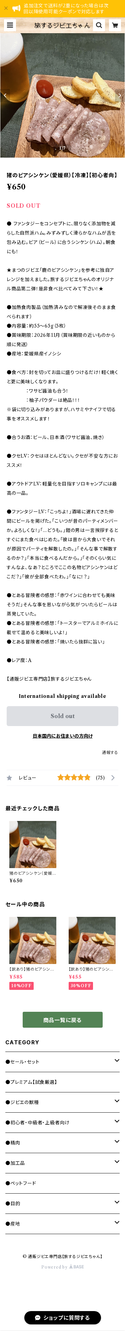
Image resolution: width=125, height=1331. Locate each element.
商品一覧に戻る (62, 1020)
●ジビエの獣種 (22, 1102)
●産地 (12, 1224)
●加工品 (15, 1163)
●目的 (12, 1204)
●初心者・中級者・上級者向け (37, 1123)
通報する (110, 752)
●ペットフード (20, 1183)
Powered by (62, 1267)
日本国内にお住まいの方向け (63, 736)
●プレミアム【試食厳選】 (31, 1082)
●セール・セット (22, 1062)
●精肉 (12, 1143)
